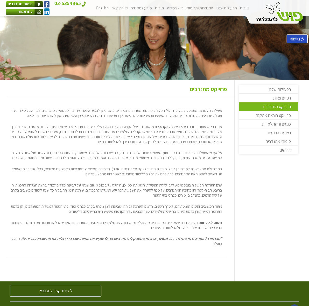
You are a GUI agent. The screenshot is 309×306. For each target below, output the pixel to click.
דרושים (285, 150)
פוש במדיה (175, 8)
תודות (159, 8)
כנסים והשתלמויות (276, 124)
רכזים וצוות (282, 98)
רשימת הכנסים (279, 132)
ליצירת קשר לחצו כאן (55, 290)
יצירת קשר (120, 8)
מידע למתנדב (141, 8)
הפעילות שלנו (226, 8)
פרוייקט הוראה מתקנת (273, 115)
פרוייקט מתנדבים (277, 106)
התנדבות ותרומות (200, 8)
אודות (244, 8)
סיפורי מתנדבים (278, 141)
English (102, 8)
